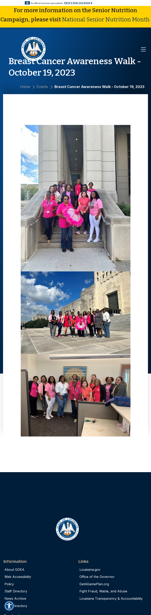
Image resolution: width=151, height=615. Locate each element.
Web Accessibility (17, 577)
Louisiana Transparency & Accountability (111, 598)
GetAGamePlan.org (94, 584)
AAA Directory (15, 606)
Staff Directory (15, 591)
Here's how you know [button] (75, 3)
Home (25, 87)
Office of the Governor (97, 577)
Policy (9, 584)
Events (42, 87)
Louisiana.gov (89, 569)
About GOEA (14, 569)
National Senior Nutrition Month (106, 19)
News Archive (15, 598)
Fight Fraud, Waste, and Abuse (103, 591)
